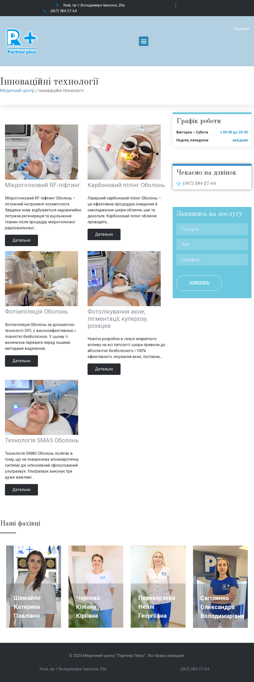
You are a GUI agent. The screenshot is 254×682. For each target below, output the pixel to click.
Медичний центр (17, 90)
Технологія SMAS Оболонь (42, 440)
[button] (143, 41)
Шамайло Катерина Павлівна (27, 606)
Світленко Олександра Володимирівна (222, 607)
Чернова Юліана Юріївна (88, 606)
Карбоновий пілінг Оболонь (126, 185)
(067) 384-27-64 (199, 183)
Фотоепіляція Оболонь (36, 311)
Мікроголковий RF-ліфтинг (42, 185)
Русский (241, 29)
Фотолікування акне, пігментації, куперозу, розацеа (118, 318)
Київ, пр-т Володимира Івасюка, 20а (72, 669)
